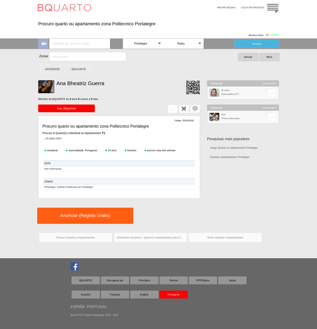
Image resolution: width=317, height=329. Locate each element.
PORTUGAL (97, 307)
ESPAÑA (78, 307)
